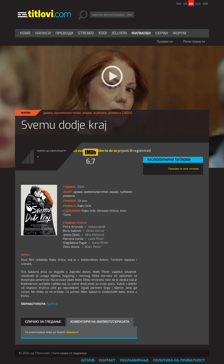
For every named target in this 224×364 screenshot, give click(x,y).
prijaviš (123, 151)
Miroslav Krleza (107, 211)
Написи (43, 33)
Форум (179, 33)
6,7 (90, 161)
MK (191, 4)
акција (87, 113)
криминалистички (67, 113)
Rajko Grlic (89, 211)
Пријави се (165, 41)
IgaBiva (52, 304)
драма (48, 113)
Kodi (103, 33)
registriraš (141, 151)
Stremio (86, 33)
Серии (161, 33)
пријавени (72, 332)
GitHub (87, 360)
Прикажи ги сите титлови (183, 168)
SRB (205, 4)
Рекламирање (134, 360)
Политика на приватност (179, 360)
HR (185, 4)
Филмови (141, 33)
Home (25, 33)
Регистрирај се (194, 41)
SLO (198, 4)
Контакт (107, 360)
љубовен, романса (107, 113)
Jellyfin (119, 33)
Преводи (64, 33)
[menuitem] (26, 33)
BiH (179, 4)
